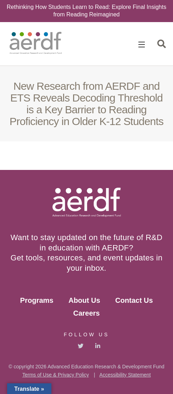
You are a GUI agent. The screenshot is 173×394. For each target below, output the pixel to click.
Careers (86, 313)
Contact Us (134, 300)
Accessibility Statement (125, 375)
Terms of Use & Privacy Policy (55, 375)
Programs (36, 300)
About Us (84, 300)
